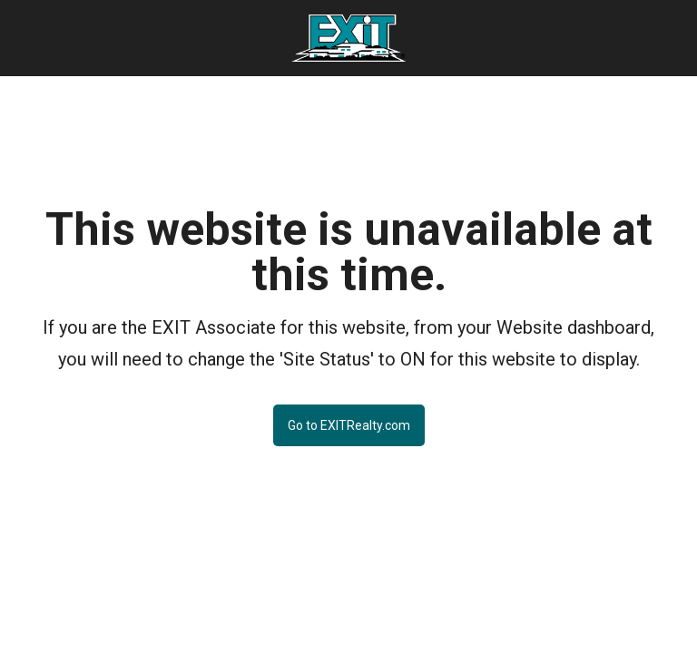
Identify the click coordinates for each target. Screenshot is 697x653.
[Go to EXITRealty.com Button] (349, 410)
